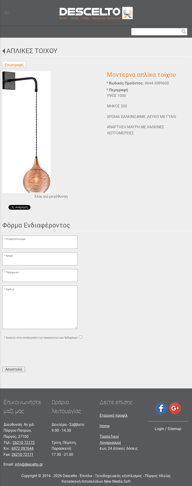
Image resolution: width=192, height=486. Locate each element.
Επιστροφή (14, 65)
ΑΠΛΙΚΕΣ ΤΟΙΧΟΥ (31, 51)
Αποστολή (13, 369)
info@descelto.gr (29, 464)
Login (159, 429)
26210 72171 (22, 454)
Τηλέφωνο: (12, 272)
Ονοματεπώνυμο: (16, 239)
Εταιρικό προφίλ (114, 415)
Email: (9, 255)
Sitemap (174, 429)
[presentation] (38, 354)
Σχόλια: (10, 289)
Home (104, 426)
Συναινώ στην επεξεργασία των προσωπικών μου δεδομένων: (42, 337)
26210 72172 (24, 442)
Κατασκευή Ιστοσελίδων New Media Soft (96, 481)
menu (6, 13)
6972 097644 (22, 448)
